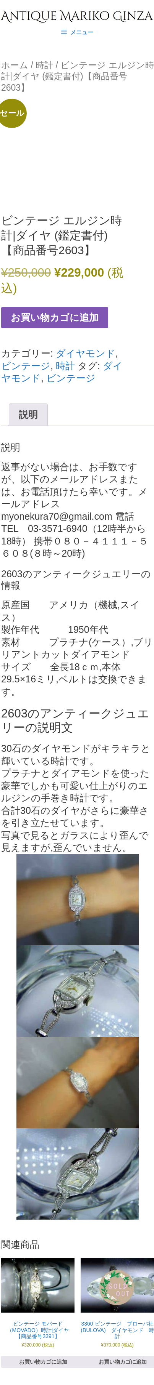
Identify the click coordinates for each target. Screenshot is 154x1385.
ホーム (14, 65)
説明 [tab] (28, 414)
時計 (44, 65)
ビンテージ (25, 365)
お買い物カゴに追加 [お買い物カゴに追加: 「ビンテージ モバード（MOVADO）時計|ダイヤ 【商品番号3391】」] (43, 1362)
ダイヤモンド (85, 353)
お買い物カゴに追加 (55, 317)
